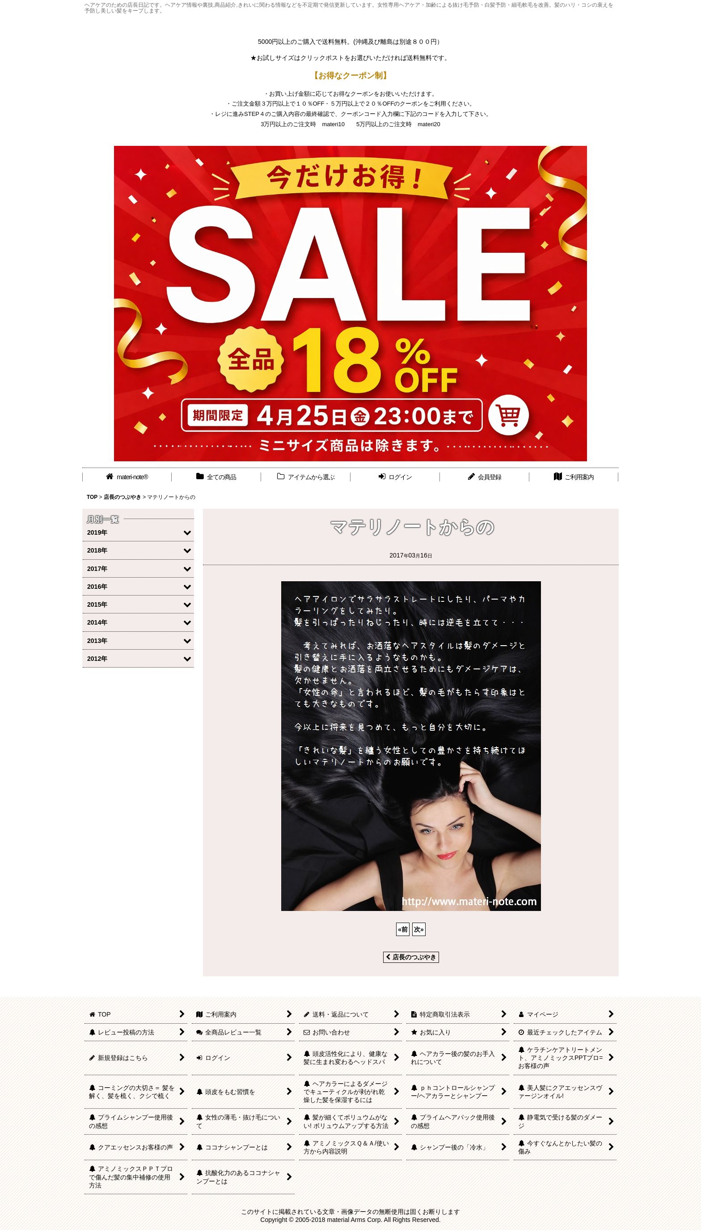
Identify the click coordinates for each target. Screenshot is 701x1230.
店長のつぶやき (411, 957)
